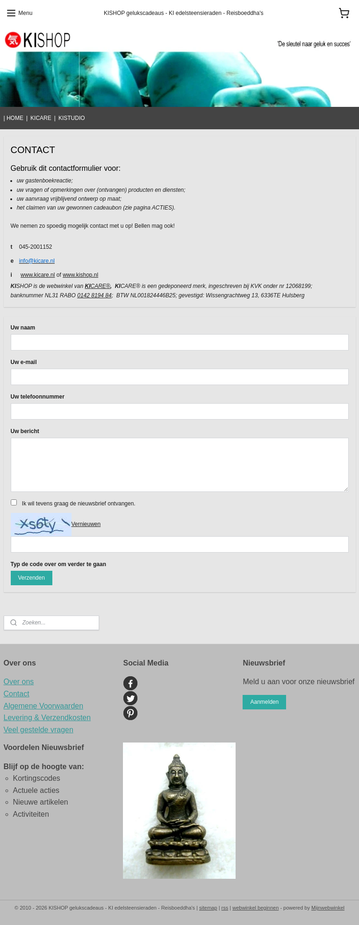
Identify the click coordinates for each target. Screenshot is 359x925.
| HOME (13, 118)
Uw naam (23, 327)
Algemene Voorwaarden (44, 706)
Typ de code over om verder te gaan (59, 564)
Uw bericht (25, 431)
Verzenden (31, 578)
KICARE (40, 118)
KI (87, 286)
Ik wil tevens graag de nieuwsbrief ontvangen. (79, 503)
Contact (16, 694)
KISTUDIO (71, 118)
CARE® (100, 286)
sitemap (208, 908)
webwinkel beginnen (255, 908)
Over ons (19, 682)
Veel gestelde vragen (38, 730)
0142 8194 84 (94, 295)
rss (225, 908)
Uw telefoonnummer (38, 396)
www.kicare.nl (38, 275)
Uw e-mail (24, 362)
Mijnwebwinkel (328, 908)
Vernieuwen (86, 524)
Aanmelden (264, 702)
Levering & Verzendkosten (47, 718)
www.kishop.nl (80, 275)
